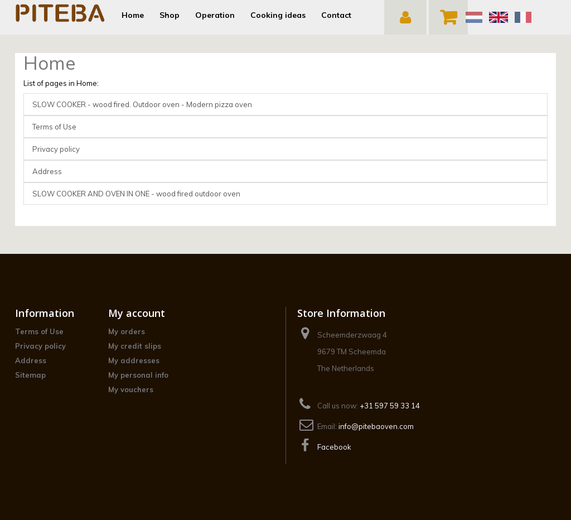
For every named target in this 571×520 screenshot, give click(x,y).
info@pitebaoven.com (376, 426)
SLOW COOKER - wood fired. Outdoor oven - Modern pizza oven (142, 104)
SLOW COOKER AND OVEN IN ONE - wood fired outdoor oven (136, 193)
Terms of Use (54, 126)
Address (47, 171)
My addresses (133, 360)
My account (136, 313)
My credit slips (134, 345)
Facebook (334, 446)
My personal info (138, 374)
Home (49, 62)
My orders (126, 331)
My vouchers (130, 389)
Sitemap (30, 374)
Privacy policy (56, 149)
